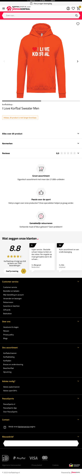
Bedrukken (7, 313)
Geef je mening (12, 271)
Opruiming (7, 371)
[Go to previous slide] (4, 61)
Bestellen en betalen (11, 290)
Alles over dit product (12, 133)
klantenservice (24, 426)
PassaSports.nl (9, 404)
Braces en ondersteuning (13, 364)
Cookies (55, 465)
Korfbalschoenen (10, 353)
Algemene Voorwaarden (11, 465)
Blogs (5, 338)
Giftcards (6, 309)
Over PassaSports (10, 411)
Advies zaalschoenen (11, 386)
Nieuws (6, 330)
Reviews (39, 153)
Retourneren (8, 302)
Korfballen (7, 360)
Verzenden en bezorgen (12, 298)
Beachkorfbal (8, 368)
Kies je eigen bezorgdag (41, 3)
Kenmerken (7, 143)
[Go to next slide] (78, 61)
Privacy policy (8, 334)
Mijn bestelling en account (13, 294)
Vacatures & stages (11, 327)
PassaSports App (10, 407)
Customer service (10, 287)
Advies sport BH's (10, 390)
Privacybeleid (37, 465)
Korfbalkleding (8, 356)
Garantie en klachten (11, 306)
